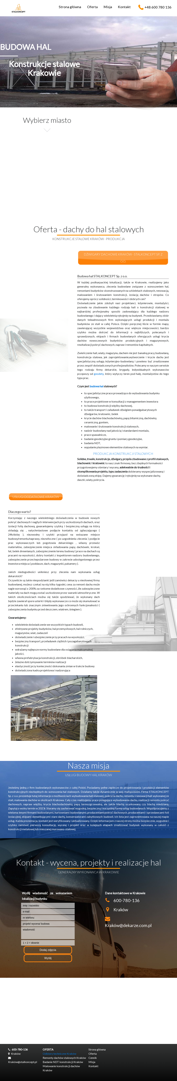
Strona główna (70, 7)
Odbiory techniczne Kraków (59, 1053)
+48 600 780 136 (158, 7)
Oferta (92, 7)
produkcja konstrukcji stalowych (123, 454)
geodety (99, 373)
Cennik (92, 1057)
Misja (108, 7)
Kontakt (124, 7)
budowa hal (96, 386)
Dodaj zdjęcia (48, 949)
